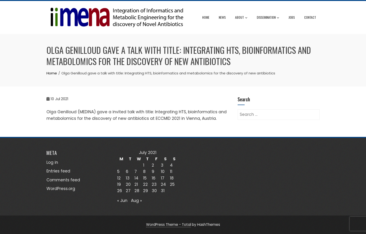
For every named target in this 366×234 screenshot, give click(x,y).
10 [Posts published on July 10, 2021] (163, 171)
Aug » (136, 200)
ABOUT (241, 17)
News (222, 17)
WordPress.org (60, 188)
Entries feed (58, 171)
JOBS (292, 17)
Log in (52, 162)
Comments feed (63, 180)
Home (205, 17)
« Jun (122, 200)
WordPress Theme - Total (168, 224)
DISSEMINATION (268, 17)
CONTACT (310, 17)
